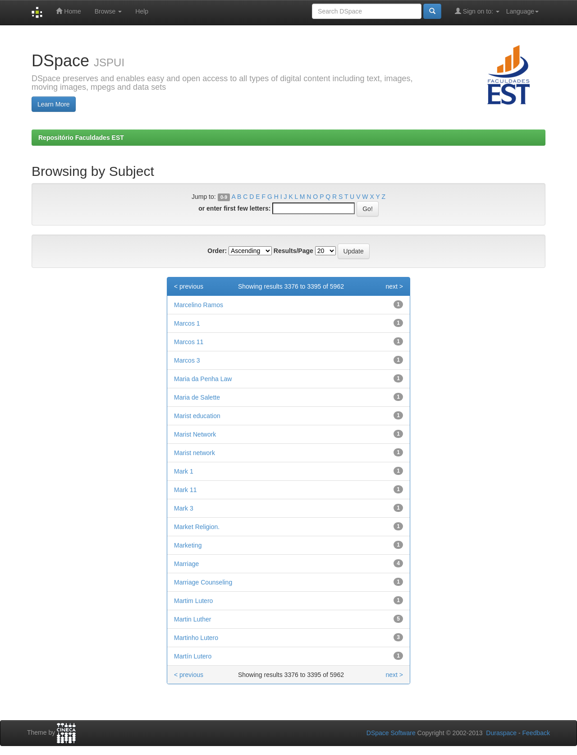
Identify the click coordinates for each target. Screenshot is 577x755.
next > (394, 286)
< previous (188, 286)
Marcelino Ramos (198, 304)
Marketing (187, 545)
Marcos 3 (187, 360)
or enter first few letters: (234, 208)
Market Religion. (197, 526)
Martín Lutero (192, 656)
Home (68, 11)
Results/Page (293, 250)
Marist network (194, 452)
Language (522, 11)
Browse (108, 11)
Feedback (536, 733)
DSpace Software (391, 733)
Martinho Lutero (196, 637)
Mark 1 (183, 471)
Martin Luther (192, 619)
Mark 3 (183, 508)
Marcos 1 (187, 323)
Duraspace (501, 733)
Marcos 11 (188, 341)
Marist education (197, 415)
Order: (217, 250)
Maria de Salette (197, 397)
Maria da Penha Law (203, 378)
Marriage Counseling (203, 582)
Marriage (186, 563)
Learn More (53, 104)
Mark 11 (185, 489)
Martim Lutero (193, 600)
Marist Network (195, 434)
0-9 (223, 197)
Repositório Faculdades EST (81, 137)
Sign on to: (477, 11)
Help (141, 11)
